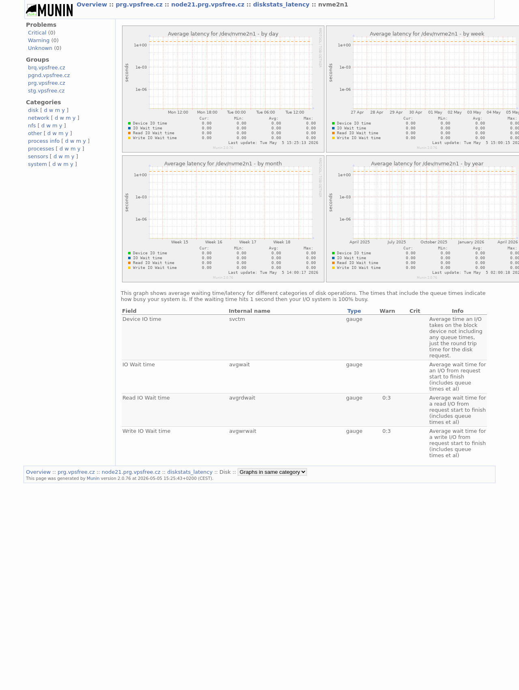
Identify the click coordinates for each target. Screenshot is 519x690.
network (38, 118)
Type (354, 311)
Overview (93, 4)
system (37, 164)
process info (44, 141)
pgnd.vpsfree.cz (49, 75)
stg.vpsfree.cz (46, 91)
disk (33, 110)
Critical (37, 33)
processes (41, 149)
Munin (93, 478)
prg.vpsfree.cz (140, 4)
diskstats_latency (282, 4)
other (35, 133)
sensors (38, 156)
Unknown (40, 48)
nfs (32, 126)
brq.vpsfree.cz (46, 67)
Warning (38, 40)
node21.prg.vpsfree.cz (209, 4)
